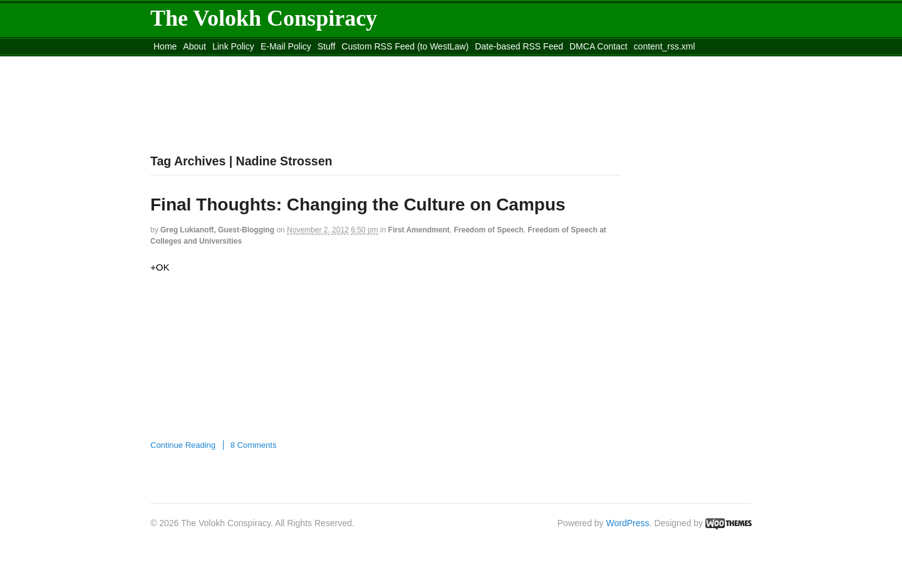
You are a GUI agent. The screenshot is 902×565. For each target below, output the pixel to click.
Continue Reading (182, 445)
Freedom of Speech (488, 229)
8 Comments (254, 445)
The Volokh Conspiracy (263, 18)
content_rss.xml (664, 46)
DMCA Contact (598, 46)
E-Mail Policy (286, 46)
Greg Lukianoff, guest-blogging (217, 229)
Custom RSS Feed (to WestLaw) (405, 46)
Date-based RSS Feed (519, 46)
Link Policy (233, 46)
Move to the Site (219, 62)
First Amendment (419, 229)
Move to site (332, 62)
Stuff (327, 46)
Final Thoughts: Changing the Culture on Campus (358, 204)
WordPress (628, 523)
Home (165, 46)
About (194, 46)
